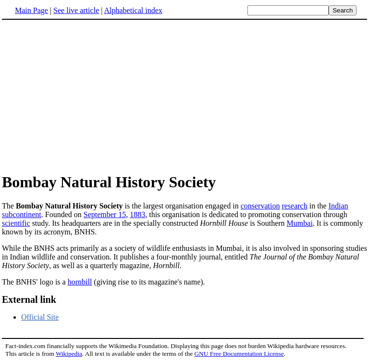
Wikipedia (69, 353)
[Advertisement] (82, 95)
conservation (260, 206)
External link (29, 299)
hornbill (80, 282)
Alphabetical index (133, 10)
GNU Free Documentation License (238, 353)
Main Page (31, 10)
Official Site (40, 317)
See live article (76, 10)
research (294, 206)
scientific (16, 223)
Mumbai (300, 223)
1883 (137, 214)
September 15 (105, 214)
